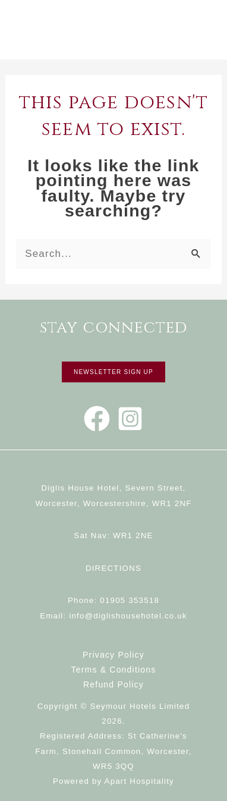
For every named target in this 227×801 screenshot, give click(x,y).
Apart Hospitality (139, 781)
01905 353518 (129, 600)
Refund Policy (113, 684)
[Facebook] (97, 419)
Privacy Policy (113, 654)
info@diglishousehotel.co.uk (128, 615)
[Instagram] (130, 419)
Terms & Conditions (113, 669)
